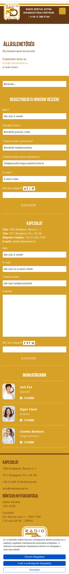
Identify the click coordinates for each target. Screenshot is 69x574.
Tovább (29, 398)
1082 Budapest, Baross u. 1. (19, 468)
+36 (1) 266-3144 (35, 237)
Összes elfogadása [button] (34, 556)
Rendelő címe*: (11, 125)
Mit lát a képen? (18, 188)
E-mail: (6, 262)
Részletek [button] (34, 569)
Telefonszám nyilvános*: (17, 141)
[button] (63, 88)
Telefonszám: (10, 277)
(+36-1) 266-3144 (39, 16)
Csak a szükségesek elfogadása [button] (34, 563)
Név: (5, 248)
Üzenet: (7, 291)
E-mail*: (7, 172)
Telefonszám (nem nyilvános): (21, 157)
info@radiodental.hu (15, 63)
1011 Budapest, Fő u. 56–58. (19, 475)
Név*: (6, 110)
